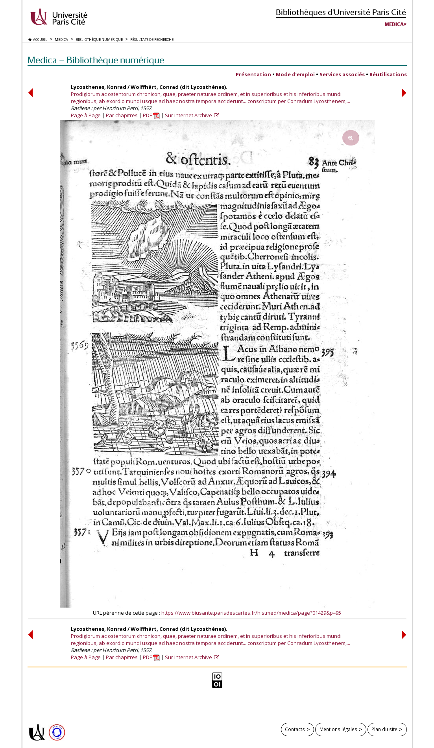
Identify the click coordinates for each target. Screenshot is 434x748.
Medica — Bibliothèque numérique (96, 60)
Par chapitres (122, 115)
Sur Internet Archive (189, 115)
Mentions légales (338, 729)
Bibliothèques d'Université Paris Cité (341, 12)
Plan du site (384, 729)
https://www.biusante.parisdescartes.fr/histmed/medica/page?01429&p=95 (251, 612)
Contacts (295, 729)
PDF (151, 115)
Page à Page (86, 115)
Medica (394, 24)
